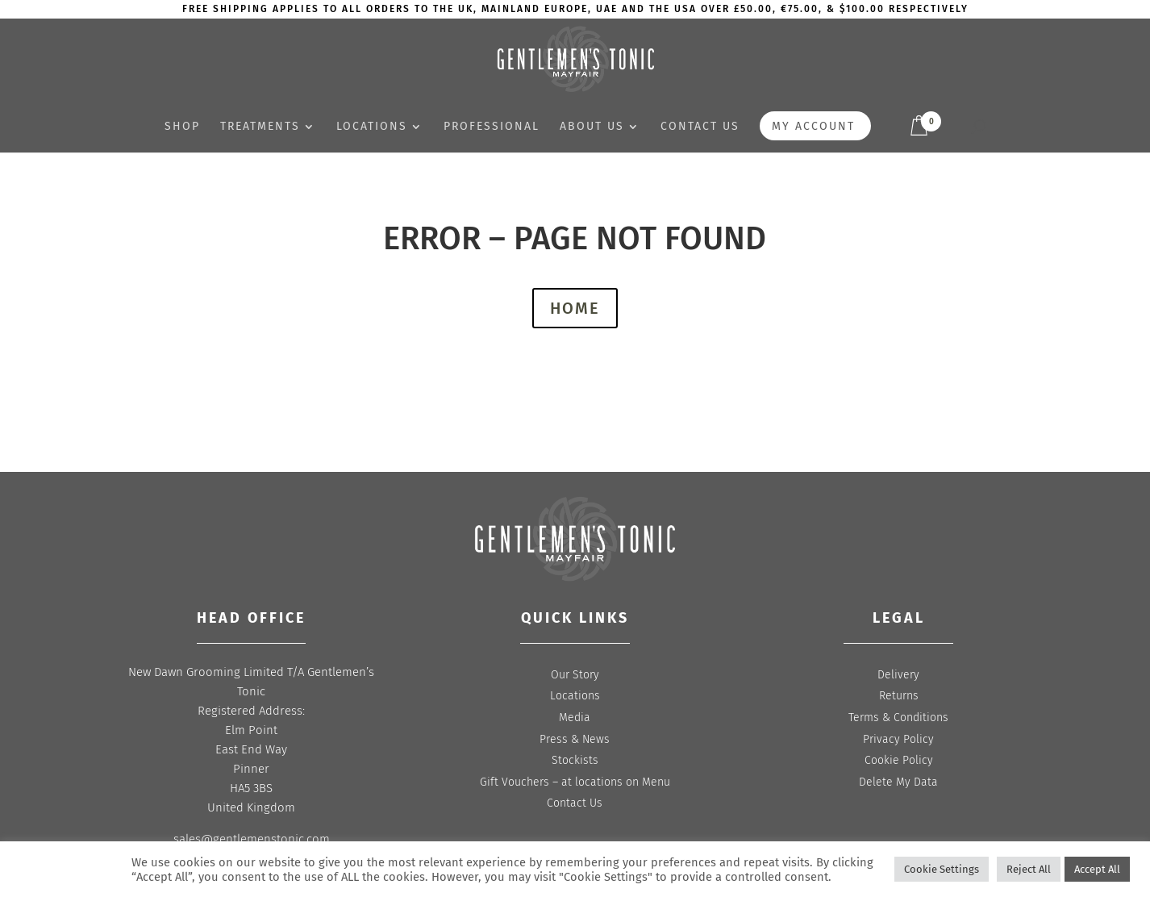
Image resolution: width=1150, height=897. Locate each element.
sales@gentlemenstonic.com (251, 839)
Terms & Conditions (898, 717)
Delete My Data (898, 782)
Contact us (700, 127)
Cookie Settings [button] (941, 869)
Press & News (575, 739)
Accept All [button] (1097, 869)
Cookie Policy (899, 760)
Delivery (898, 675)
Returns (899, 696)
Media (574, 717)
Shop (182, 127)
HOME (575, 308)
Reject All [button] (1028, 869)
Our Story (575, 675)
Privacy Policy (898, 739)
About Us (592, 127)
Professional (492, 127)
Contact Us (574, 803)
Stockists (575, 760)
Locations (371, 127)
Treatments (260, 127)
